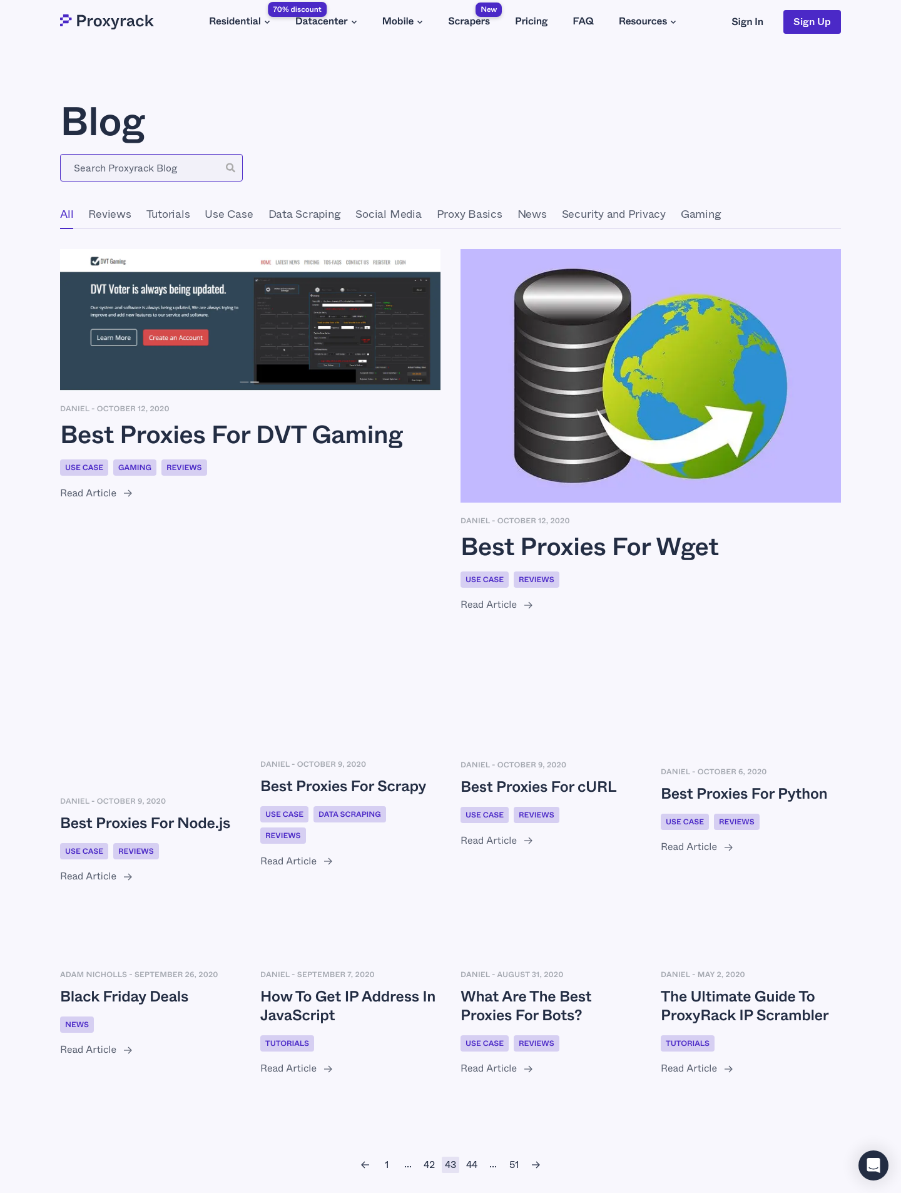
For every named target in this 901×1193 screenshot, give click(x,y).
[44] (472, 1165)
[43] (450, 1165)
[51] (514, 1165)
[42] (429, 1165)
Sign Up (812, 21)
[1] (386, 1165)
